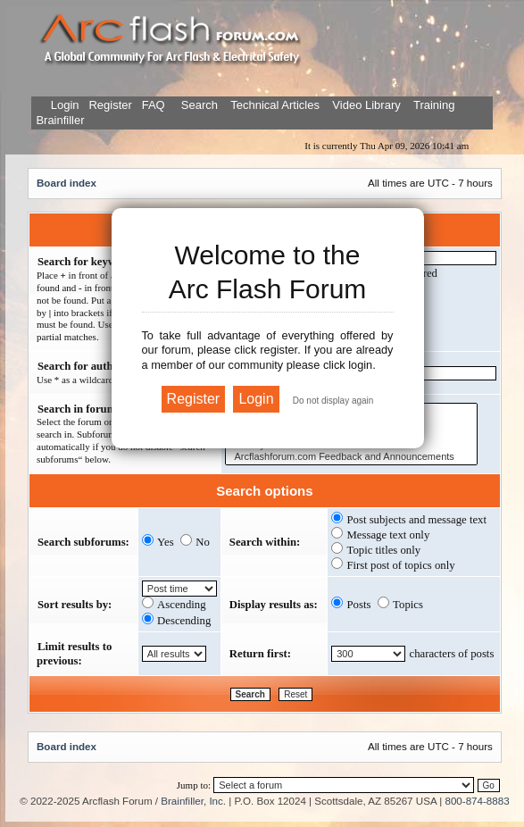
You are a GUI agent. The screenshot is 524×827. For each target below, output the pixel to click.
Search (198, 105)
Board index (66, 182)
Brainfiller (60, 120)
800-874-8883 (477, 800)
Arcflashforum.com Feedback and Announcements (351, 457)
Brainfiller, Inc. (193, 800)
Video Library (366, 105)
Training (433, 105)
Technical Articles (275, 105)
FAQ (151, 105)
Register (109, 105)
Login (65, 105)
